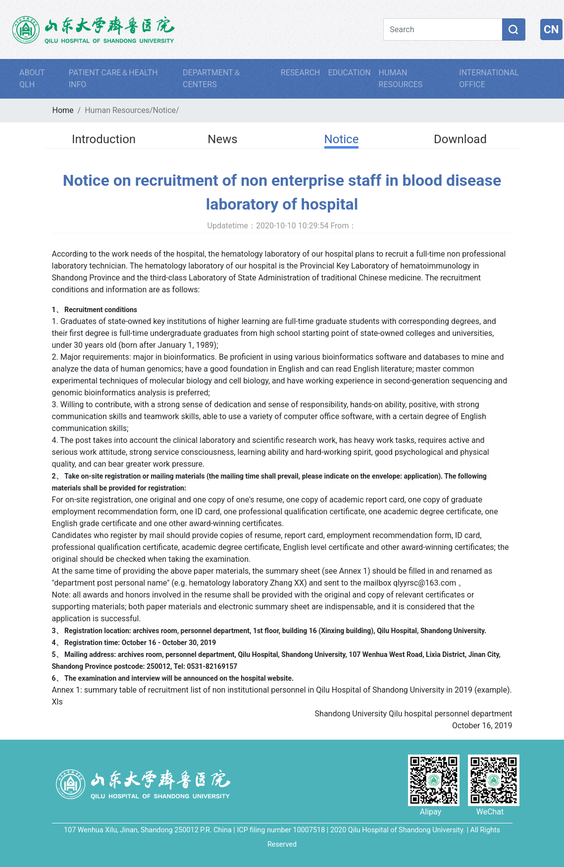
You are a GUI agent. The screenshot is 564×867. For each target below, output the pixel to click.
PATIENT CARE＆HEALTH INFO (113, 78)
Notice (164, 110)
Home (63, 110)
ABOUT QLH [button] (32, 78)
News (222, 139)
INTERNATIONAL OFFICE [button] (489, 78)
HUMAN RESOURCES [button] (401, 78)
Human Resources (117, 110)
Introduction (104, 139)
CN (551, 29)
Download (460, 139)
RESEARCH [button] (300, 72)
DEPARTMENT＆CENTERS (212, 78)
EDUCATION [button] (349, 72)
